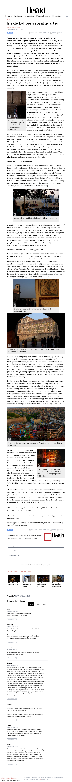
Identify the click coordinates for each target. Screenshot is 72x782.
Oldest (31, 604)
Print (60, 33)
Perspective (29, 16)
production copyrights (32, 779)
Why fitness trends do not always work (41, 584)
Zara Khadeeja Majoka (13, 27)
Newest (37, 604)
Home (9, 16)
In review (57, 16)
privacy (34, 777)
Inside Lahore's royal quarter (32, 23)
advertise (27, 777)
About (3, 780)
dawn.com (44, 779)
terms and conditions (45, 777)
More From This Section (19, 571)
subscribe (10, 510)
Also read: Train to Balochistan (19, 161)
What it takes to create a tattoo (13, 583)
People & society (43, 16)
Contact (9, 780)
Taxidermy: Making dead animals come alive (56, 585)
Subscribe (16, 780)
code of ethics (58, 777)
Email (53, 33)
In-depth (18, 16)
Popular (44, 604)
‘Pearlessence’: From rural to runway (27, 584)
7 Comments (43, 33)
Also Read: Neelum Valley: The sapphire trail (25, 249)
